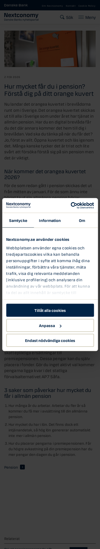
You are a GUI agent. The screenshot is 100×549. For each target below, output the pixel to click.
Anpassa (50, 325)
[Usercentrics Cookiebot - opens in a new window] (71, 205)
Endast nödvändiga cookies (50, 340)
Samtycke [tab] (18, 220)
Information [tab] (50, 220)
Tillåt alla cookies (50, 310)
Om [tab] (82, 220)
